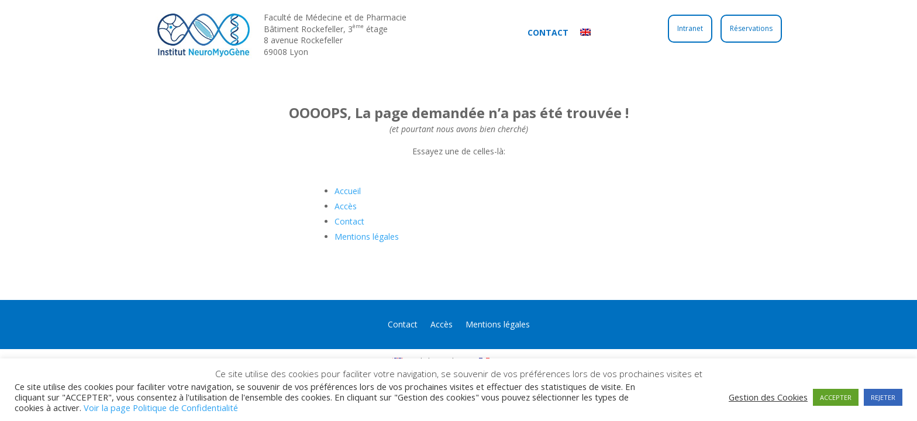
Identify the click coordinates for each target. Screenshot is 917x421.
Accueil (348, 190)
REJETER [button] (883, 397)
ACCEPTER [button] (836, 397)
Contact (548, 32)
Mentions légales (367, 236)
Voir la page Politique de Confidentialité (161, 407)
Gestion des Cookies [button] (768, 397)
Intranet (690, 28)
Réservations (751, 28)
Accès (346, 206)
